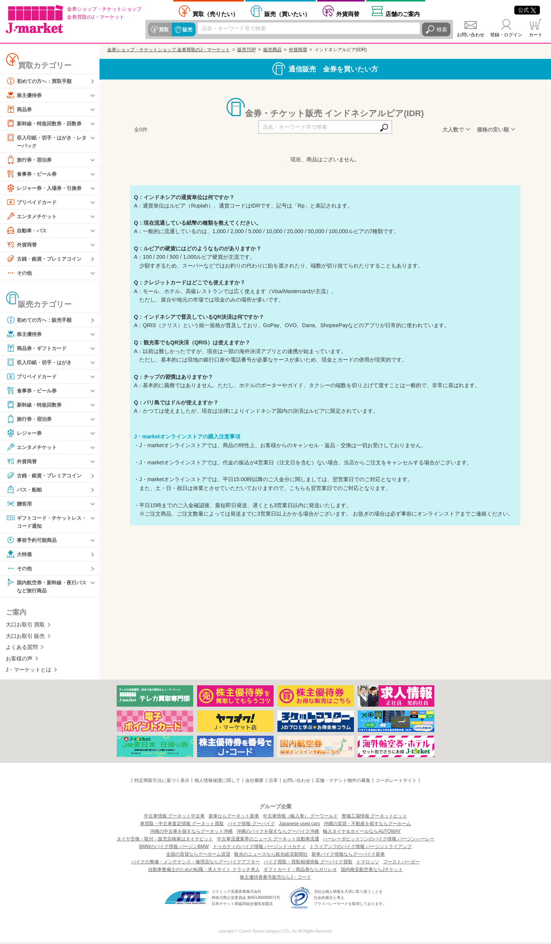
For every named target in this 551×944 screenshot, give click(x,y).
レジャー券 (25, 433)
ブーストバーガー (401, 863)
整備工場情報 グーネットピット (374, 818)
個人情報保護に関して (217, 782)
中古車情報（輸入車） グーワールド (300, 818)
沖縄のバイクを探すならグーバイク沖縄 (277, 833)
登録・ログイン (506, 34)
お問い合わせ (470, 34)
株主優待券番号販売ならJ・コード (275, 879)
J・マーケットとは (28, 671)
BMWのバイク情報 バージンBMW (174, 848)
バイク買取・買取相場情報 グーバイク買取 (308, 863)
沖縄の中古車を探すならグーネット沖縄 (191, 833)
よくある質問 (22, 649)
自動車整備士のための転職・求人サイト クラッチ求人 (203, 871)
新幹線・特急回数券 (35, 405)
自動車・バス (27, 230)
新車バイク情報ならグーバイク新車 (348, 856)
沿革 (273, 782)
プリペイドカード (33, 202)
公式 (527, 10)
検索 (442, 29)
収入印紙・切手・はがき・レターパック (46, 141)
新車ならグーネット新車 (234, 818)
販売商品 (272, 49)
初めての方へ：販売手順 (41, 320)
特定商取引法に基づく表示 (161, 782)
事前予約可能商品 (33, 541)
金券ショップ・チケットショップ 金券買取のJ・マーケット (168, 49)
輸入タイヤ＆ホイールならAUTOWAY (362, 833)
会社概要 (254, 782)
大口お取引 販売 (25, 638)
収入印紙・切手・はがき (41, 362)
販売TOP (246, 49)
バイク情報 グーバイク (251, 825)
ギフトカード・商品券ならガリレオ (300, 871)
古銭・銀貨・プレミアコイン (46, 259)
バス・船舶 (25, 490)
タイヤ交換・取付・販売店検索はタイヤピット (165, 840)
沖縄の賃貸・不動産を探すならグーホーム (367, 825)
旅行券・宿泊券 (30, 160)
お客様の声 (19, 660)
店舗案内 (402, 14)
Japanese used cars (299, 825)
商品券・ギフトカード (38, 348)
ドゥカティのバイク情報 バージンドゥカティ (259, 848)
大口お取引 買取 (25, 626)
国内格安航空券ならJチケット (372, 871)
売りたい (215, 14)
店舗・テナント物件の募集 (342, 782)
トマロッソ (367, 863)
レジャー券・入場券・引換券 (46, 188)
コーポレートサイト (396, 782)
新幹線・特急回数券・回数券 (46, 123)
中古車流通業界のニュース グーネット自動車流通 (268, 840)
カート (536, 34)
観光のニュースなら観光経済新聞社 (271, 856)
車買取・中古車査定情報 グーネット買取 (182, 825)
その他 (19, 273)
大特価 (19, 555)
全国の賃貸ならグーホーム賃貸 (198, 856)
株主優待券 (25, 95)
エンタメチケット (33, 216)
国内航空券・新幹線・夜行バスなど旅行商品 (46, 587)
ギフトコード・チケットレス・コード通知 (43, 522)
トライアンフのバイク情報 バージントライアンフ (361, 848)
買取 (163, 29)
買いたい (287, 14)
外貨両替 (347, 14)
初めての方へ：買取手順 (41, 81)
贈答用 (19, 504)
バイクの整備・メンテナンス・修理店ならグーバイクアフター (195, 863)
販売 (186, 29)
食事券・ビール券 (33, 174)
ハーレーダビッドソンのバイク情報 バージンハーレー (378, 840)
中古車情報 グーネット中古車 (174, 818)
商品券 (19, 109)
